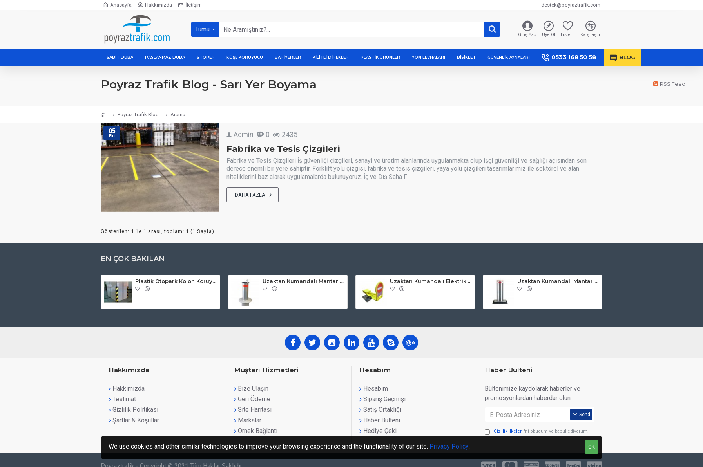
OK (591, 447)
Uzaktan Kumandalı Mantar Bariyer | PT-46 (303, 281)
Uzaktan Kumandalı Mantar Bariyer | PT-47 (558, 281)
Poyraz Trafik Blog (138, 114)
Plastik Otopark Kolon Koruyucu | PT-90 (176, 281)
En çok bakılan (133, 258)
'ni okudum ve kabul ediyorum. (537, 431)
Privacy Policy (449, 446)
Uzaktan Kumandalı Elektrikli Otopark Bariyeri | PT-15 (431, 281)
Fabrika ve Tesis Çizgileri (283, 149)
